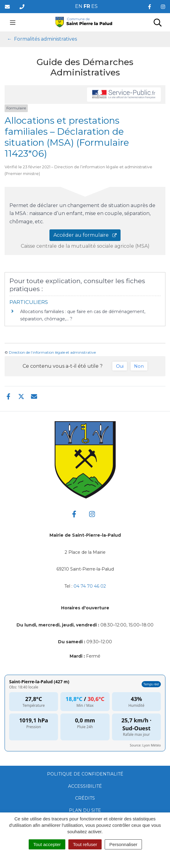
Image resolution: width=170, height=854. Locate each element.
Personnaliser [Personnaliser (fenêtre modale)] (123, 844)
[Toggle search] (157, 22)
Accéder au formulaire (85, 235)
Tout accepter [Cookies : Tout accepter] (47, 844)
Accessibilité (85, 786)
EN (78, 6)
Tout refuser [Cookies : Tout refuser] (85, 844)
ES (94, 6)
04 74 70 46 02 (90, 586)
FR (87, 6)
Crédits (85, 798)
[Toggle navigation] (12, 22)
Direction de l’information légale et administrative (52, 352)
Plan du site (85, 810)
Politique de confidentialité (85, 774)
